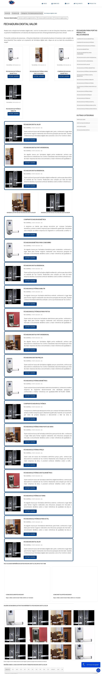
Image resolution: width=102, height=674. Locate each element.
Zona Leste (39, 646)
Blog (67, 3)
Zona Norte (17, 646)
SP (24, 632)
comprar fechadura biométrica (85, 39)
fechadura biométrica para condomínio (84, 53)
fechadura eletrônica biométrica (45, 18)
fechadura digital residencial (85, 61)
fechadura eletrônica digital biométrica (27, 18)
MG (17, 632)
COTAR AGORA (12, 76)
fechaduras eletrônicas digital (85, 102)
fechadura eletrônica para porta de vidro (86, 87)
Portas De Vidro (81, 119)
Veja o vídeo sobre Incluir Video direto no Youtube (19, 560)
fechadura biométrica (83, 49)
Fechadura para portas (83, 130)
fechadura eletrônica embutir (85, 79)
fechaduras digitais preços (61, 18)
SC (32, 632)
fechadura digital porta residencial (86, 57)
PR (28, 632)
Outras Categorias (85, 115)
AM (58, 632)
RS (36, 632)
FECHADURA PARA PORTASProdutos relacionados (87, 32)
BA (44, 632)
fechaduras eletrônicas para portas (87, 108)
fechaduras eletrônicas (83, 98)
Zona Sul (32, 646)
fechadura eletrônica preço (84, 91)
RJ (13, 632)
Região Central (8, 646)
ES (21, 632)
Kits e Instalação (81, 126)
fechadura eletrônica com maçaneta (87, 71)
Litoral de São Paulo (59, 646)
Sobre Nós (55, 3)
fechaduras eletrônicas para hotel (86, 105)
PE (40, 632)
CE (48, 632)
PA (62, 632)
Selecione (7, 632)
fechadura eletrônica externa (85, 83)
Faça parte (78, 3)
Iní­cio (55, 662)
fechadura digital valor (83, 64)
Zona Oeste (25, 646)
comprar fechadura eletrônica (85, 42)
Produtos (92, 3)
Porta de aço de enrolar (83, 123)
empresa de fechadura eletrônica (86, 46)
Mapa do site (77, 662)
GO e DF (53, 632)
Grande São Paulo (48, 646)
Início (44, 3)
